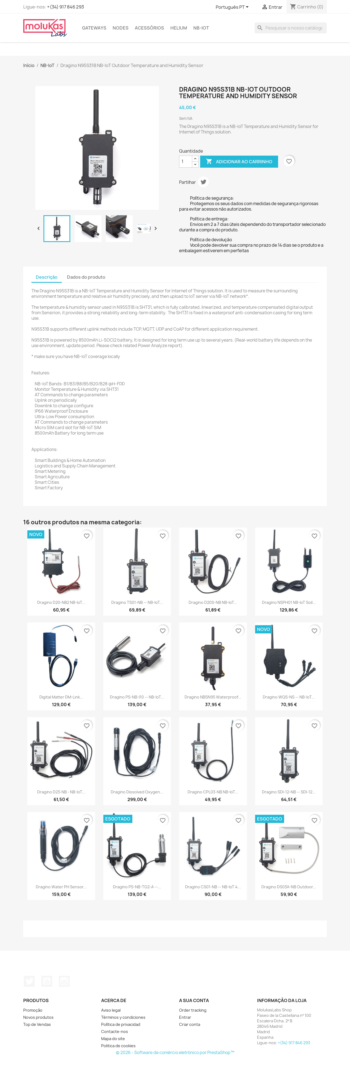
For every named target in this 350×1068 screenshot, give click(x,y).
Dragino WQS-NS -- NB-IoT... (289, 697)
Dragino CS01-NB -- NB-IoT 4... (213, 886)
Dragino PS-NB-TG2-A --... (137, 886)
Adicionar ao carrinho (239, 161)
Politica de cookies (118, 1045)
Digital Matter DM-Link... (61, 697)
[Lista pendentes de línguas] (233, 7)
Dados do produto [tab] (86, 277)
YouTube (46, 981)
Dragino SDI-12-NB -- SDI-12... (289, 792)
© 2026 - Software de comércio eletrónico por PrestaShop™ (175, 1052)
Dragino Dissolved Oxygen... (137, 792)
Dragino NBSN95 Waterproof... (213, 697)
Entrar (185, 1017)
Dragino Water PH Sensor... (61, 886)
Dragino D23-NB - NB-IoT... (61, 792)
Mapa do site (113, 1038)
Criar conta (189, 1024)
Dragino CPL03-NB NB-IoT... (213, 792)
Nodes (121, 28)
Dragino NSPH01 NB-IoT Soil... (289, 602)
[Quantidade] (185, 162)
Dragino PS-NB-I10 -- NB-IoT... (137, 697)
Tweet (203, 181)
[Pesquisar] (291, 27)
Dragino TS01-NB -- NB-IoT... (137, 602)
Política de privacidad (120, 1024)
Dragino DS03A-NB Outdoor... (288, 886)
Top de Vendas (37, 1024)
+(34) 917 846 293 (65, 7)
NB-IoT (201, 28)
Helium (178, 28)
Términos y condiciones (123, 1017)
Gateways (94, 28)
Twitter (29, 981)
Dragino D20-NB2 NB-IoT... (61, 602)
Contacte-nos (114, 1031)
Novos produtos (38, 1017)
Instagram (64, 981)
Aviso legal (111, 1010)
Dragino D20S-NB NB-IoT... (213, 602)
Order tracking (192, 1010)
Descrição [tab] (46, 277)
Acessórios (149, 28)
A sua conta (194, 1000)
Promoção (32, 1010)
